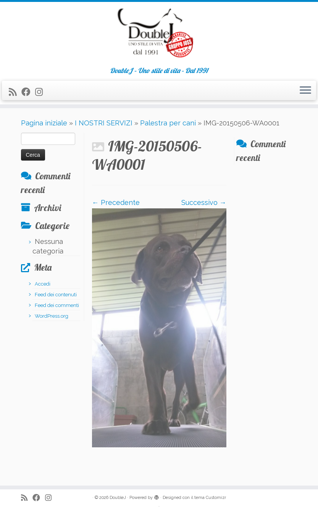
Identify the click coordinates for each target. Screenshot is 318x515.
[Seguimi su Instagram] (41, 92)
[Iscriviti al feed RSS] (15, 92)
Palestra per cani (168, 123)
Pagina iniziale (44, 123)
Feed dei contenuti (56, 294)
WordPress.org (51, 316)
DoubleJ (118, 497)
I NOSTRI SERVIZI (103, 123)
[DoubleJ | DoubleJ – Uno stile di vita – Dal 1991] (159, 34)
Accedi (42, 284)
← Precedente (116, 202)
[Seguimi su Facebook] (28, 92)
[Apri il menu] (305, 90)
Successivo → (203, 202)
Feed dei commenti (57, 305)
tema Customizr (210, 497)
